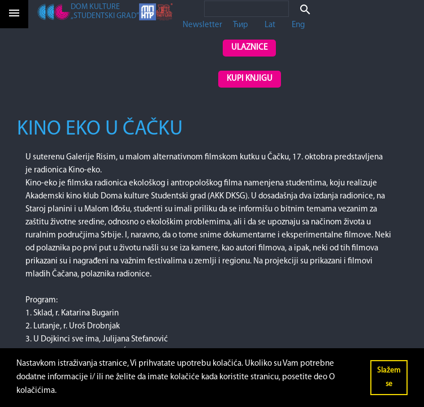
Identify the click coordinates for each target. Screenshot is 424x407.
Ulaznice (249, 48)
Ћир (240, 25)
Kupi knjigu (249, 79)
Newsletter (202, 25)
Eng (298, 25)
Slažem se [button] (388, 377)
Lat (270, 25)
